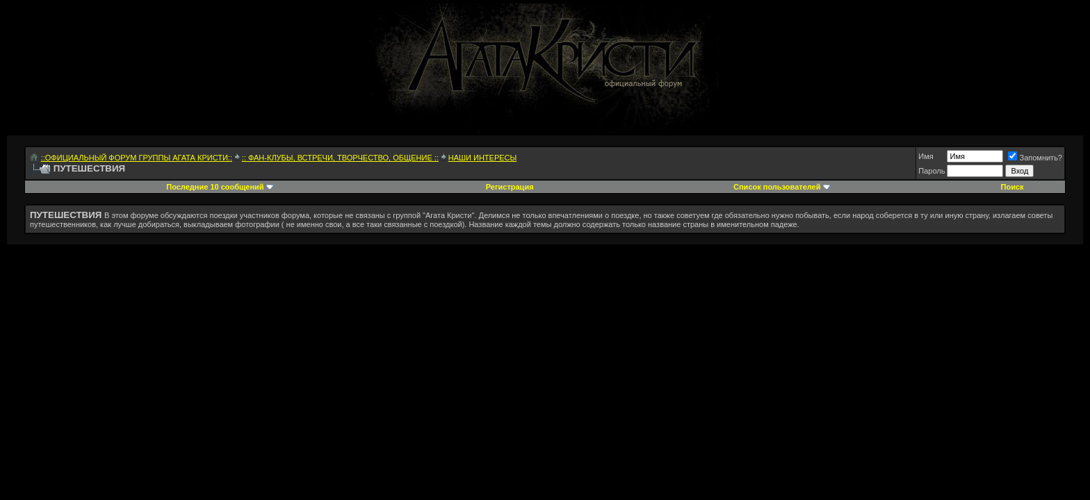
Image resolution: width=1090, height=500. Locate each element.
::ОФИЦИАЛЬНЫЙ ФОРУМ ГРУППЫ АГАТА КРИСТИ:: (136, 157)
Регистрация (510, 187)
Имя (925, 156)
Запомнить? (1035, 157)
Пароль (931, 171)
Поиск (1012, 187)
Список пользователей (776, 187)
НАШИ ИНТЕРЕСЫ (482, 157)
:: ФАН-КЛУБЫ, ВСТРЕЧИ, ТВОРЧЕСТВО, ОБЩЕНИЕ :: (340, 157)
